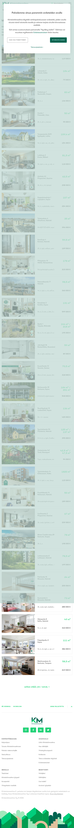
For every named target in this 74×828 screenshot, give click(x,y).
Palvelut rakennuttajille (9, 750)
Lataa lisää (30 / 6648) (36, 687)
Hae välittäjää (43, 746)
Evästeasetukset (44, 762)
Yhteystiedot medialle (9, 785)
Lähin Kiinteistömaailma (47, 742)
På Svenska (6, 706)
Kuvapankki (5, 781)
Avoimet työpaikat (45, 785)
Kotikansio (42, 754)
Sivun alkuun (71, 706)
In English (17, 706)
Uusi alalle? (42, 781)
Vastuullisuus (6, 754)
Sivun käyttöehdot (56, 794)
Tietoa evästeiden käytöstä (48, 758)
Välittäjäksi (42, 777)
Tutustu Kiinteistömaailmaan (11, 746)
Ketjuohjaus (6, 742)
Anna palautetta (57, 706)
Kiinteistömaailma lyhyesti (10, 777)
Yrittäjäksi (42, 773)
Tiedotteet (5, 773)
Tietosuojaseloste (7, 758)
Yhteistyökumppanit (45, 750)
